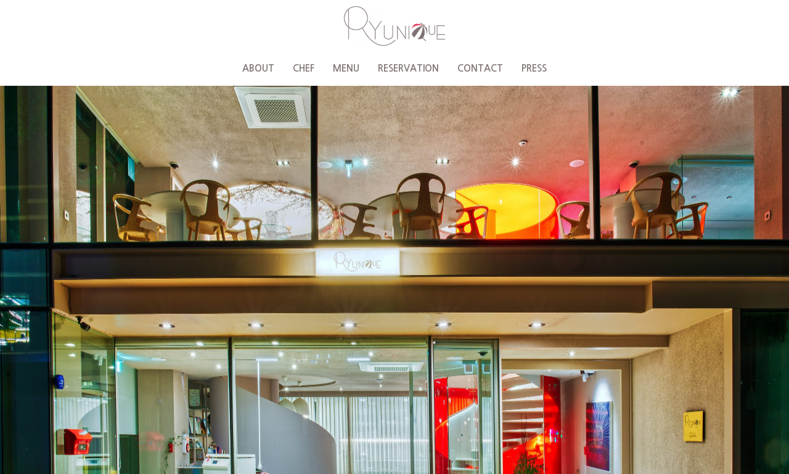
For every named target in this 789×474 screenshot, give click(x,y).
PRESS (534, 68)
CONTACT (480, 68)
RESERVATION (408, 68)
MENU (346, 68)
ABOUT (258, 68)
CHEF (303, 68)
